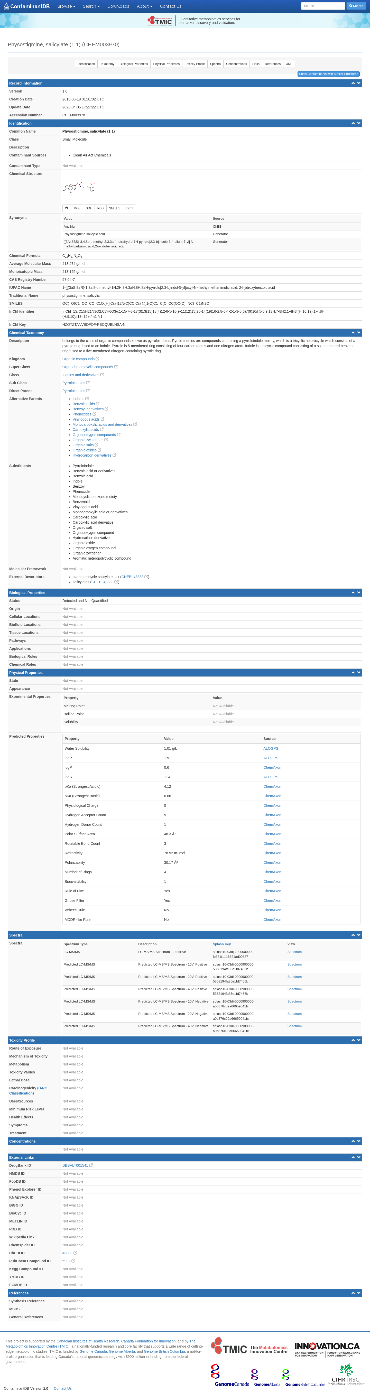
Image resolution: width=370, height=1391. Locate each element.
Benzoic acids (86, 404)
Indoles (81, 399)
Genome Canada (93, 1351)
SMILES (115, 208)
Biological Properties (134, 64)
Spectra (215, 64)
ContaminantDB (30, 6)
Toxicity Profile (195, 64)
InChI (129, 208)
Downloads (118, 6)
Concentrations (236, 64)
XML (289, 64)
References (273, 64)
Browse (66, 6)
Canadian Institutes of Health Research (88, 1341)
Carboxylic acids (88, 430)
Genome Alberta (122, 1351)
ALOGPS (270, 748)
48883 (69, 1253)
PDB (100, 208)
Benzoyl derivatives (90, 409)
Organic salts (85, 445)
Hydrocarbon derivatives (94, 455)
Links (256, 64)
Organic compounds (80, 359)
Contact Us (170, 6)
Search (91, 6)
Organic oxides (87, 450)
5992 (68, 1261)
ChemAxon (272, 767)
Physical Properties (166, 64)
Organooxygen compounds (97, 435)
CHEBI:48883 (135, 577)
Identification (86, 64)
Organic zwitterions (90, 440)
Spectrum (295, 952)
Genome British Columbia (164, 1351)
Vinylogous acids (88, 419)
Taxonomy (107, 64)
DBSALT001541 (77, 1165)
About (144, 6)
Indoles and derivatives (83, 375)
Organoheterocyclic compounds (90, 367)
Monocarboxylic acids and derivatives (105, 424)
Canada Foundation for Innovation (148, 1341)
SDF (89, 208)
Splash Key (222, 944)
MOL (77, 208)
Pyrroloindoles (76, 383)
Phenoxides (84, 414)
